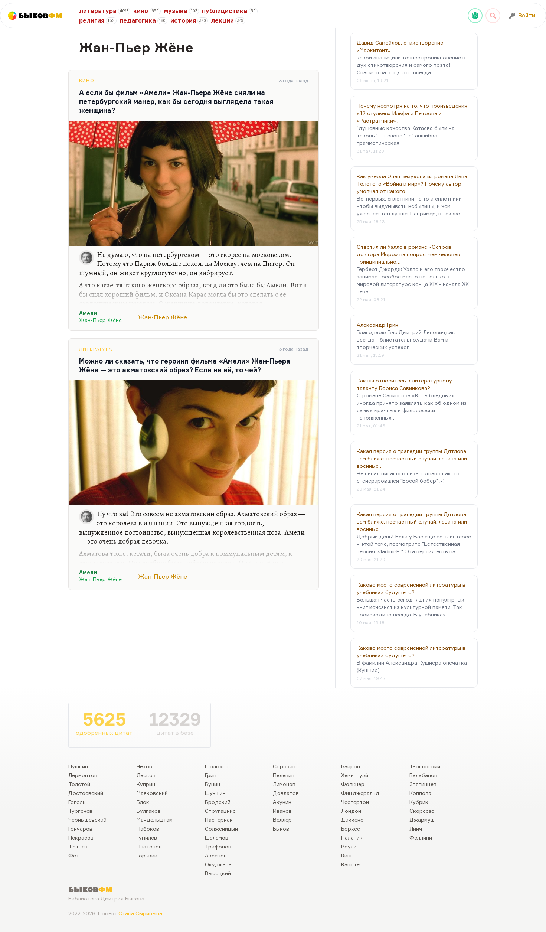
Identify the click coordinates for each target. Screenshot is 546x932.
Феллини (420, 837)
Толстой (79, 784)
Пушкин (78, 766)
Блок (143, 802)
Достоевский (85, 793)
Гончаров (80, 828)
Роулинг (351, 846)
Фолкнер (352, 784)
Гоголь (77, 802)
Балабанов (423, 775)
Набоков (148, 828)
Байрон (350, 766)
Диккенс (352, 820)
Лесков (146, 775)
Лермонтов (82, 775)
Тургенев (80, 811)
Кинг (347, 855)
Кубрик (418, 802)
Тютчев (78, 846)
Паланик (352, 837)
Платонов (149, 846)
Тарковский (424, 766)
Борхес (350, 828)
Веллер (282, 820)
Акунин (282, 802)
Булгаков (149, 811)
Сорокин (284, 766)
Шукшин (215, 793)
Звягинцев (423, 784)
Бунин (212, 784)
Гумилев (147, 837)
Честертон (355, 802)
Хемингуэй (354, 775)
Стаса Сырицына (140, 913)
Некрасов (81, 837)
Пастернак (219, 820)
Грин (210, 775)
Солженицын (221, 828)
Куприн (146, 784)
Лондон (351, 811)
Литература (95, 349)
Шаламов (216, 837)
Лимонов (284, 784)
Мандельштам (155, 820)
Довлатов (286, 793)
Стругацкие (220, 811)
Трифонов (218, 846)
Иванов (282, 811)
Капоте (350, 864)
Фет (73, 855)
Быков (281, 828)
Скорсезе (421, 811)
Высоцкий (218, 873)
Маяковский (152, 793)
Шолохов (217, 766)
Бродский (218, 802)
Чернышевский (87, 820)
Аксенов (216, 855)
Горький (147, 855)
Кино (86, 80)
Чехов (144, 766)
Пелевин (283, 775)
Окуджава (218, 864)
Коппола (420, 793)
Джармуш (422, 820)
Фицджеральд (360, 793)
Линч (415, 828)
